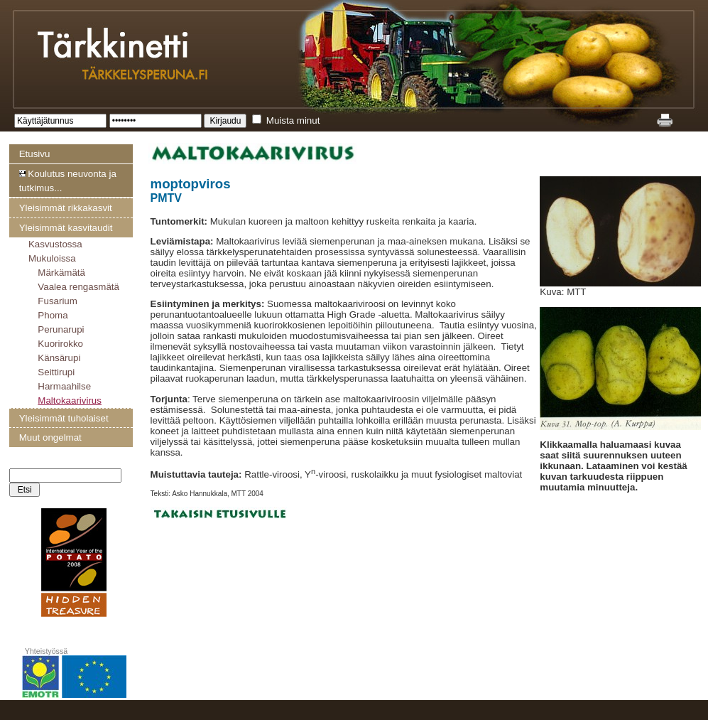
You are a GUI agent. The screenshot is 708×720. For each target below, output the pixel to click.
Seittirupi (56, 372)
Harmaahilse (64, 386)
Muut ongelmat (50, 437)
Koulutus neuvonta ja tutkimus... (67, 180)
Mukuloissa (52, 258)
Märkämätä (61, 272)
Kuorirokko (60, 343)
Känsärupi (59, 358)
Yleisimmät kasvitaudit (66, 227)
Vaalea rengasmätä (78, 286)
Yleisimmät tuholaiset (64, 418)
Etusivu (34, 154)
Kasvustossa (55, 244)
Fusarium (57, 301)
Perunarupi (61, 329)
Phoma (52, 315)
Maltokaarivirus (70, 400)
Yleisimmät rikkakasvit (65, 208)
